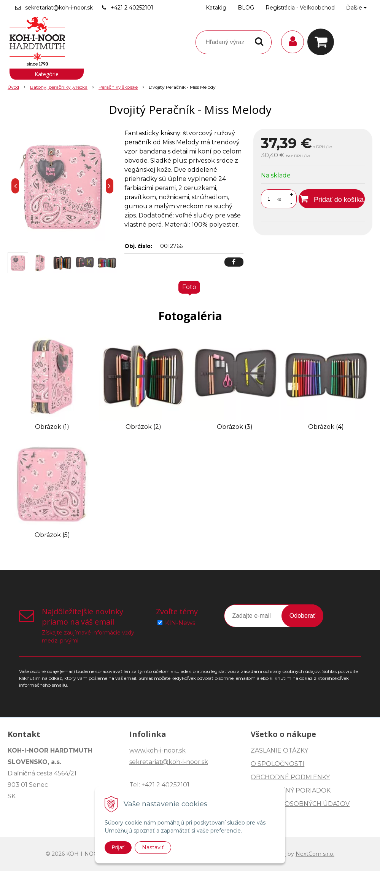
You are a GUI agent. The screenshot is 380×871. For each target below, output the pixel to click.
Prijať (118, 847)
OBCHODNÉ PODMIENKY (290, 777)
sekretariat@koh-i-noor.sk (59, 7)
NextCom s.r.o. (315, 853)
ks (279, 199)
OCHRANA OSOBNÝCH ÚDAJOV (300, 803)
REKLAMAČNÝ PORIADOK (291, 790)
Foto (189, 287)
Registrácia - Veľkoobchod (300, 7)
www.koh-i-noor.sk (157, 750)
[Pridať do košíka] (332, 198)
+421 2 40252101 (132, 7)
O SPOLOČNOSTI (277, 763)
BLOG (246, 7)
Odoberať (302, 615)
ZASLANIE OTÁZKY (279, 750)
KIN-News (180, 622)
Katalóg (216, 7)
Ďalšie (356, 7)
